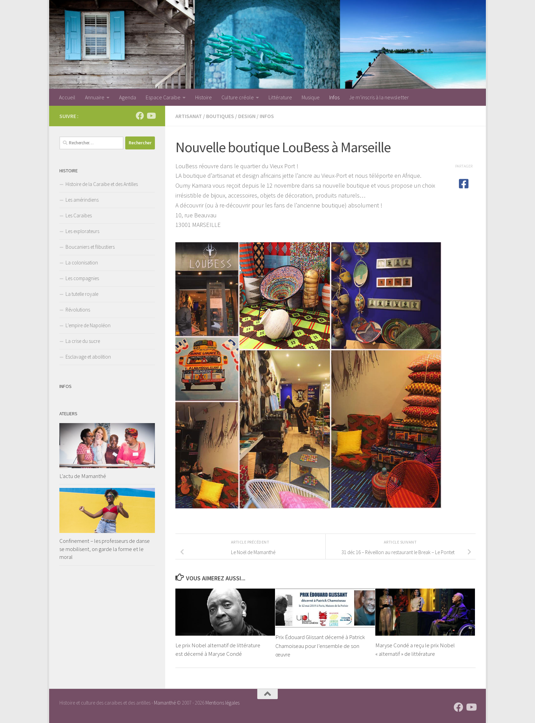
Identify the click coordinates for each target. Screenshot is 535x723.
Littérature (280, 97)
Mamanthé (165, 702)
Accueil (67, 97)
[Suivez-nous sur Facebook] (140, 116)
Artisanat (188, 116)
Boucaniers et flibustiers (90, 247)
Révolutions (78, 309)
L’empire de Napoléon (88, 325)
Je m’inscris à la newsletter (379, 97)
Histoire (203, 97)
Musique (311, 97)
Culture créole (237, 97)
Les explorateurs (82, 231)
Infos (334, 97)
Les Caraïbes (79, 215)
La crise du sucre (83, 341)
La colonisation (82, 262)
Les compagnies (82, 278)
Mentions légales (222, 702)
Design (247, 116)
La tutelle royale (82, 294)
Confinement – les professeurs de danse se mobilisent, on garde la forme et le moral (104, 549)
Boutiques (220, 116)
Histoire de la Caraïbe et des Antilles (102, 184)
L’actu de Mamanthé (82, 476)
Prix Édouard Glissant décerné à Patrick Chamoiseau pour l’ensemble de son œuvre (320, 645)
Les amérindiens (82, 200)
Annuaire (94, 97)
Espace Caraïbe (163, 97)
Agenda (127, 97)
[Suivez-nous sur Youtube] (151, 116)
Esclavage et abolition (88, 356)
